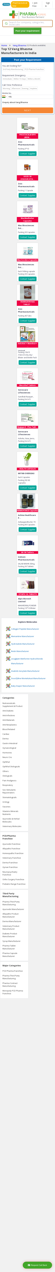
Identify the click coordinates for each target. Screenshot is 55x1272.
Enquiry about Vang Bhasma (27, 102)
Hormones (7, 752)
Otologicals (7, 775)
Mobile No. (7, 93)
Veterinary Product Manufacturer (10, 927)
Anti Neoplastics (9, 724)
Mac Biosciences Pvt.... (26, 227)
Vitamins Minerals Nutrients (10, 812)
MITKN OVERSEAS (26, 473)
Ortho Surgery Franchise (13, 879)
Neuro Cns (7, 757)
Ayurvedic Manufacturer (13, 909)
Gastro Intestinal (9, 743)
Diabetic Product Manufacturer (9, 935)
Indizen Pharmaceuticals (26, 558)
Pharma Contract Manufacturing (9, 984)
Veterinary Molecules (11, 826)
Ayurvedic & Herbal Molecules (11, 820)
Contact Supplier (27, 153)
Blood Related (8, 729)
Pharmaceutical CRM (19, 4)
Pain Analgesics (9, 780)
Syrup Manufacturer (11, 941)
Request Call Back (37, 1265)
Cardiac (5, 734)
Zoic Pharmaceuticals (26, 143)
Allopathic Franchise (11, 848)
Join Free (34, 4)
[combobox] (27, 23)
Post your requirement (28, 30)
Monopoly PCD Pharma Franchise (12, 992)
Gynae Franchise (10, 867)
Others (5, 771)
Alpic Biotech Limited (24, 600)
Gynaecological (9, 748)
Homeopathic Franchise (12, 853)
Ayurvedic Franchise (11, 844)
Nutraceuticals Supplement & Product (12, 704)
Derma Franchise (10, 862)
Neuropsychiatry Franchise (9, 873)
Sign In (47, 4)
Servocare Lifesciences (24, 391)
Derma (5, 738)
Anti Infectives (8, 715)
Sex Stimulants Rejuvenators (9, 791)
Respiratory (7, 785)
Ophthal (6, 762)
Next (27, 110)
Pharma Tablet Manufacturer (9, 947)
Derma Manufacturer (11, 921)
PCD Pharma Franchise (12, 971)
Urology (5, 802)
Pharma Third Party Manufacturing (11, 903)
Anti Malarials (8, 720)
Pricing (7, 4)
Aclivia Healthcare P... (27, 516)
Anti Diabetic (7, 710)
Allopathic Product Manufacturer (10, 915)
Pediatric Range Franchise (14, 884)
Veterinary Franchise (11, 858)
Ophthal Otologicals (11, 766)
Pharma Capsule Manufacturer (9, 954)
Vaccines (6, 806)
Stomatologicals (9, 797)
